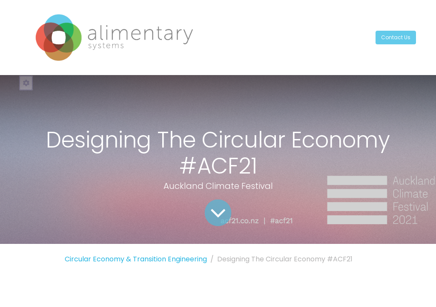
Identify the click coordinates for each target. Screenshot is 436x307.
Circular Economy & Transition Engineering (136, 259)
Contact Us (395, 37)
